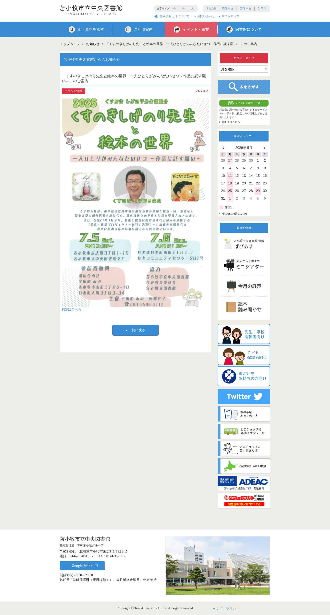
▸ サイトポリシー (226, 608)
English (211, 8)
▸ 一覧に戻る (135, 330)
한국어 (262, 8)
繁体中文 (245, 8)
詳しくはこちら (231, 122)
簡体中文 (228, 8)
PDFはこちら (71, 309)
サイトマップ (230, 16)
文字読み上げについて (174, 16)
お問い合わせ (206, 16)
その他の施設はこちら (235, 213)
